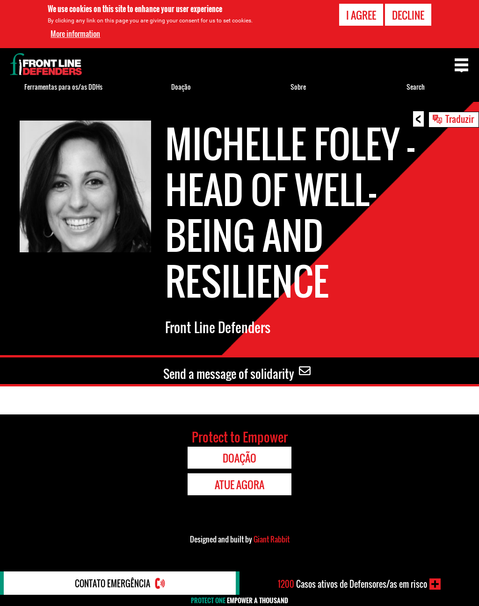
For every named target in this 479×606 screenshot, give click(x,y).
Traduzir (459, 118)
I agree (361, 14)
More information (75, 33)
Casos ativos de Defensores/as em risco (352, 584)
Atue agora (239, 484)
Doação (181, 87)
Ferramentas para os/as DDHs (63, 87)
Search (415, 87)
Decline (408, 14)
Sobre (298, 87)
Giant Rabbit (272, 539)
